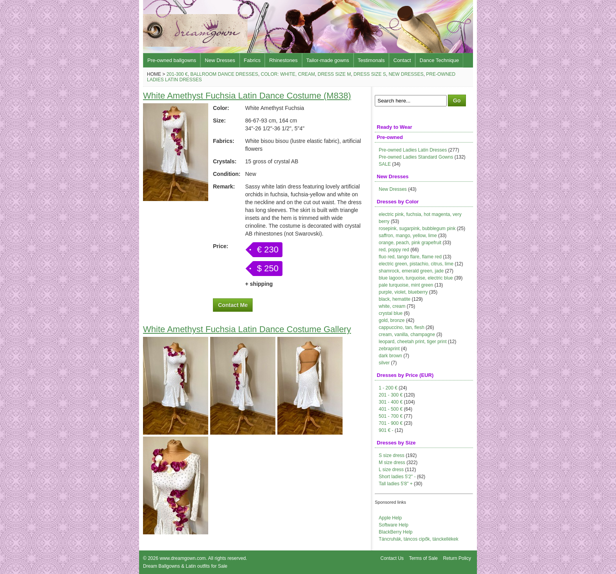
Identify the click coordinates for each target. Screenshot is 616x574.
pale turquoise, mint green (406, 285)
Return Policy (457, 558)
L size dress (391, 469)
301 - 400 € (391, 402)
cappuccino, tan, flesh (401, 327)
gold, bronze (392, 320)
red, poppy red (394, 249)
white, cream (392, 306)
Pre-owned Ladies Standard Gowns (416, 157)
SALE (385, 164)
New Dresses (220, 60)
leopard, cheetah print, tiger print (413, 341)
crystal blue (391, 313)
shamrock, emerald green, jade (411, 271)
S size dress (391, 455)
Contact (402, 60)
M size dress (392, 462)
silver (384, 363)
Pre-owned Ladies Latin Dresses (413, 150)
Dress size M (334, 74)
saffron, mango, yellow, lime (408, 235)
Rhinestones (283, 60)
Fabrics (252, 60)
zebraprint (389, 348)
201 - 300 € (391, 395)
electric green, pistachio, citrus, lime (416, 264)
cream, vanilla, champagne (407, 334)
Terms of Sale (423, 558)
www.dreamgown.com (182, 558)
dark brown (390, 355)
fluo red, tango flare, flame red (410, 257)
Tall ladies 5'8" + (395, 483)
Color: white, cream (288, 74)
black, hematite (395, 299)
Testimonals (371, 60)
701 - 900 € (391, 423)
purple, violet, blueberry (403, 292)
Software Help (393, 525)
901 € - (386, 430)
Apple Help (390, 518)
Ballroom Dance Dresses (224, 74)
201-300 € (177, 74)
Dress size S (370, 74)
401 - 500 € (391, 409)
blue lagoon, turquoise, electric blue (416, 278)
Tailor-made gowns (327, 60)
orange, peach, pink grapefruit (410, 242)
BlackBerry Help (395, 532)
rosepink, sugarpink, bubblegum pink (417, 228)
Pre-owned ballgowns (171, 60)
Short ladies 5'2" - (397, 476)
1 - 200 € (388, 388)
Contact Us (391, 558)
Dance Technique (439, 60)
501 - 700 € (391, 416)
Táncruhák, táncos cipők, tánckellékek (418, 539)
